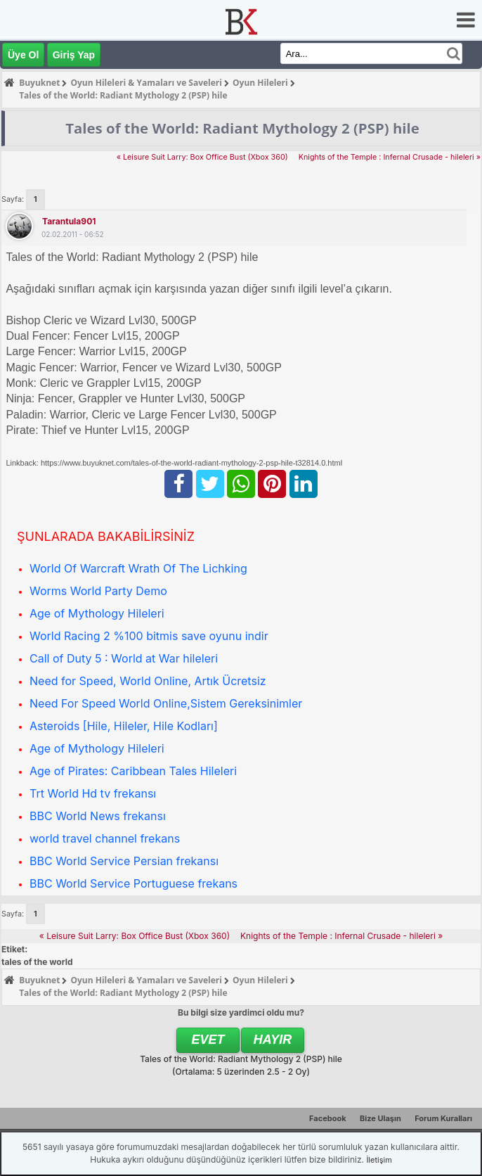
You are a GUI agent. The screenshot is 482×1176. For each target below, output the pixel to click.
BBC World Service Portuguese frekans (133, 883)
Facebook (327, 1118)
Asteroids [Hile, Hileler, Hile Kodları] (124, 726)
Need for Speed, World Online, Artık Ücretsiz (148, 681)
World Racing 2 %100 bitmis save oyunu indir (149, 636)
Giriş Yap (74, 54)
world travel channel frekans (105, 838)
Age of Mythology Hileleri (97, 613)
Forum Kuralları (443, 1118)
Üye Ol (23, 54)
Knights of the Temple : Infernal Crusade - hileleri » (390, 157)
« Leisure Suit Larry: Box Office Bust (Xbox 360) (202, 157)
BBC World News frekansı (98, 816)
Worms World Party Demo (98, 591)
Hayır (273, 1040)
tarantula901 (69, 221)
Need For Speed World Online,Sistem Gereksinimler (166, 703)
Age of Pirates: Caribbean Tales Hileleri (133, 771)
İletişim (378, 1160)
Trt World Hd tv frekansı (93, 793)
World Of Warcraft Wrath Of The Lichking (138, 568)
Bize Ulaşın (380, 1118)
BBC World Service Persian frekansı (124, 861)
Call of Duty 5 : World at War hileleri (124, 658)
